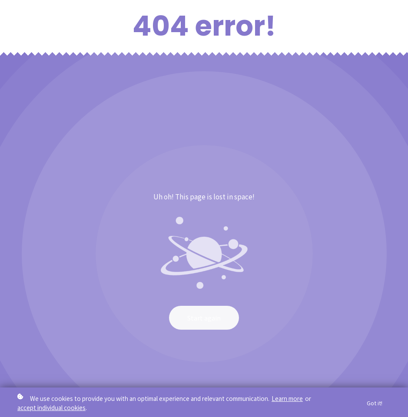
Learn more (287, 398)
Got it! (374, 404)
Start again (204, 317)
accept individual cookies (51, 408)
